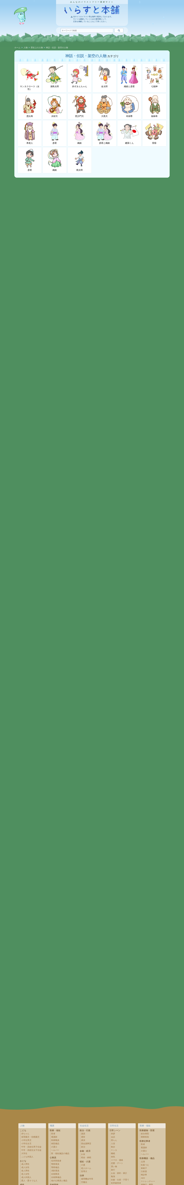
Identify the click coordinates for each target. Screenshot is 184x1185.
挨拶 (113, 1134)
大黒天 (104, 106)
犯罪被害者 (116, 1183)
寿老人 (30, 133)
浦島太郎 (54, 76)
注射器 (144, 1171)
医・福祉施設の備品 (60, 1153)
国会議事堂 (86, 1143)
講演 (83, 1140)
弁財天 (54, 106)
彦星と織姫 (104, 133)
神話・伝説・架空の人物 (57, 48)
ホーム (17, 48)
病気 (113, 1157)
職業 (52, 1125)
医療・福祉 (55, 1130)
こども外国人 (27, 1157)
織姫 (79, 133)
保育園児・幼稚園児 (30, 1137)
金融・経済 (85, 1151)
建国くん (129, 133)
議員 (83, 1134)
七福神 (154, 76)
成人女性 (25, 1167)
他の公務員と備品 (59, 1181)
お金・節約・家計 (119, 1173)
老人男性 (25, 1171)
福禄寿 (154, 106)
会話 (113, 1137)
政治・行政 (85, 1130)
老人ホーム (86, 1168)
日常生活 (114, 1125)
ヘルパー (55, 1150)
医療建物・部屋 (147, 1130)
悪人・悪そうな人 (29, 1181)
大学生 (24, 1153)
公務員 (53, 1157)
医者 (53, 1134)
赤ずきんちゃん (79, 76)
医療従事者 (144, 1141)
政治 (83, 1147)
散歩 (113, 1147)
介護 (83, 1165)
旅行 (113, 1170)
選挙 (83, 1137)
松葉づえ (145, 1165)
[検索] (118, 30)
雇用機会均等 (87, 1179)
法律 (82, 1175)
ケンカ (114, 1150)
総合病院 (145, 1134)
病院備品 (55, 1143)
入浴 (113, 1143)
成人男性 (25, 1164)
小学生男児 (26, 1140)
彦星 (54, 133)
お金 (83, 1154)
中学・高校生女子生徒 (31, 1150)
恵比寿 (30, 106)
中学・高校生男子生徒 (31, 1147)
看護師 (54, 1137)
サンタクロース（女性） (29, 77)
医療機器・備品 (147, 1158)
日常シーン (115, 1130)
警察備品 (55, 1167)
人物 (26, 48)
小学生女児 (26, 1143)
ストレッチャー (148, 1181)
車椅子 (144, 1168)
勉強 (113, 1176)
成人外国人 (26, 1177)
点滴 (143, 1162)
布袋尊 (129, 106)
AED (143, 1178)
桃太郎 (79, 160)
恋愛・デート (117, 1163)
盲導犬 (84, 1171)
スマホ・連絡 (117, 1160)
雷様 (154, 133)
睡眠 (113, 1153)
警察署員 (55, 1164)
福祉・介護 (85, 1161)
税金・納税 (86, 1157)
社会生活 (84, 1125)
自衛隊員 (55, 1174)
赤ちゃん (25, 1134)
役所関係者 (56, 1161)
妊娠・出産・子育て (120, 1180)
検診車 (144, 1175)
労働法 (84, 1182)
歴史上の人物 (37, 48)
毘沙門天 (79, 106)
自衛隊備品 (56, 1177)
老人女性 (25, 1174)
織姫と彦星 (129, 76)
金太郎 (104, 76)
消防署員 (55, 1171)
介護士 (54, 1147)
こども (23, 1130)
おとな (23, 1161)
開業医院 (145, 1137)
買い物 (114, 1166)
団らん (114, 1140)
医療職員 (55, 1140)
